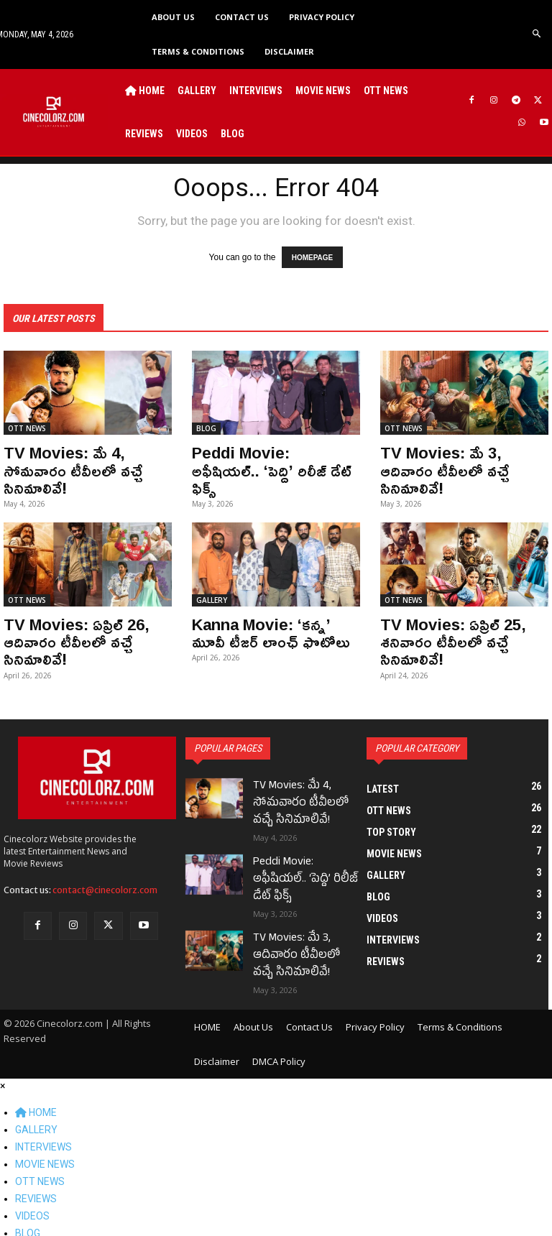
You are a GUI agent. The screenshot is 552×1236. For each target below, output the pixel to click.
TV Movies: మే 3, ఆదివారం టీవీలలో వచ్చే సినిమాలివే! (459, 457)
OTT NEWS (27, 425)
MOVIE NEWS (45, 1131)
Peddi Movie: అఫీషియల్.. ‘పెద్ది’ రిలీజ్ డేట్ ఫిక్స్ (268, 457)
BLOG (206, 425)
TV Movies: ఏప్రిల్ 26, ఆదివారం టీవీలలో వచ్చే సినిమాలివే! (69, 631)
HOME (36, 1079)
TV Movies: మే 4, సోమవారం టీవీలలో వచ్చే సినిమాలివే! (66, 464)
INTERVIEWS (43, 1114)
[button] (537, 34)
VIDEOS (32, 1183)
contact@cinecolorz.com (104, 877)
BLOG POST (57, 1217)
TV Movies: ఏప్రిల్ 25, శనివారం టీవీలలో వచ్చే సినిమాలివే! (445, 631)
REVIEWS (36, 1165)
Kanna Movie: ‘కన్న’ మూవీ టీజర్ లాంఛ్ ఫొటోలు (270, 623)
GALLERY (211, 592)
